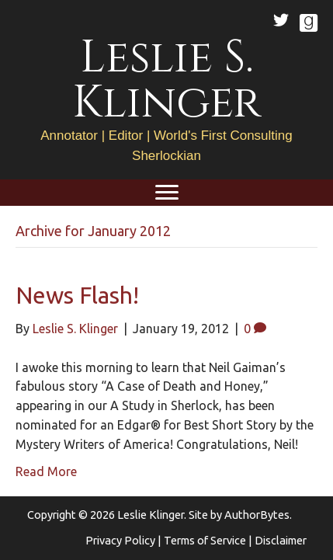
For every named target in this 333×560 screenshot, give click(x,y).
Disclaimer (281, 540)
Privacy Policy (120, 540)
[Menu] (167, 192)
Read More (46, 471)
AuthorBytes (257, 514)
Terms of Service (205, 540)
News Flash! (77, 295)
